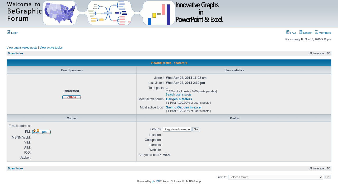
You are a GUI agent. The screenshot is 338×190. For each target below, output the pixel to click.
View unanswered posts (22, 47)
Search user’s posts (178, 94)
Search (305, 32)
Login (12, 32)
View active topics (51, 47)
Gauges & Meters (179, 99)
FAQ (291, 32)
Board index (15, 53)
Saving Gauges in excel (183, 107)
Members (323, 32)
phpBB (156, 181)
